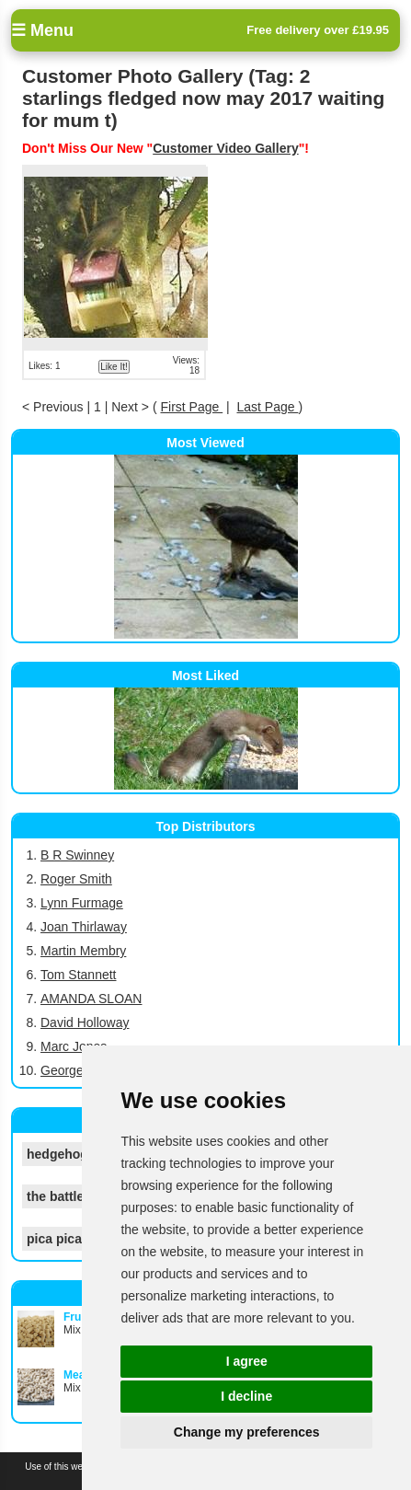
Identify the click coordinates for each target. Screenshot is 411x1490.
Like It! (113, 367)
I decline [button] (246, 1396)
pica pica (54, 1238)
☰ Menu (42, 30)
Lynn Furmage (81, 902)
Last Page (268, 406)
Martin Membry (83, 950)
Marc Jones (73, 1046)
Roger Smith (76, 879)
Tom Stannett (78, 974)
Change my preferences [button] (247, 1432)
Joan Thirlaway (83, 926)
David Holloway (84, 1022)
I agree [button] (247, 1361)
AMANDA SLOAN (91, 998)
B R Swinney (77, 855)
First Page (191, 406)
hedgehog (57, 1154)
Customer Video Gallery (225, 148)
